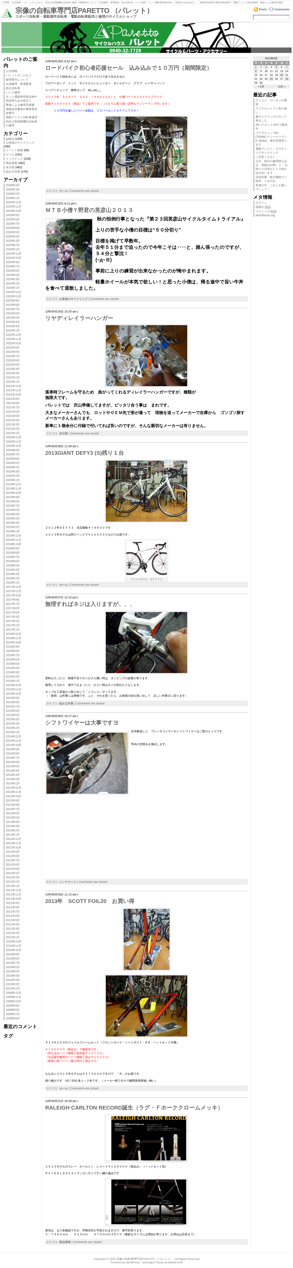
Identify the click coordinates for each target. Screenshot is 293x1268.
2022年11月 (13, 339)
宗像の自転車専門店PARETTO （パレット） (84, 10)
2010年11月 (13, 945)
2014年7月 (13, 757)
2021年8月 (13, 403)
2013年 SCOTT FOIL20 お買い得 (89, 901)
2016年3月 (13, 672)
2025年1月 (13, 249)
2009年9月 (13, 1005)
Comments (281, 9)
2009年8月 (13, 1009)
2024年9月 (13, 262)
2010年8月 (13, 958)
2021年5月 (13, 416)
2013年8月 (13, 804)
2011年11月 (13, 894)
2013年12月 (13, 787)
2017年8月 (13, 599)
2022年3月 (13, 373)
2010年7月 (13, 962)
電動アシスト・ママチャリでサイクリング (271, 150)
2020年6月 (13, 458)
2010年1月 (13, 988)
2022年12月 (13, 334)
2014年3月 (13, 774)
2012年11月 (13, 843)
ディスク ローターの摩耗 (271, 102)
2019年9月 (13, 497)
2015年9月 (13, 698)
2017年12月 (13, 586)
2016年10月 (13, 642)
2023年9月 (13, 300)
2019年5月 (13, 514)
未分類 (10, 167)
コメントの (266, 211)
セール (10, 154)
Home (6, 2)
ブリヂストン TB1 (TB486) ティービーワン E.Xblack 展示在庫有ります (273, 138)
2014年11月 (13, 740)
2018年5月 (13, 565)
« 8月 (261, 86)
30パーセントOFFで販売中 (272, 126)
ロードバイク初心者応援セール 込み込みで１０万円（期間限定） (128, 68)
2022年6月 (13, 360)
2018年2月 (13, 578)
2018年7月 (13, 557)
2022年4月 (13, 369)
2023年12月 (13, 292)
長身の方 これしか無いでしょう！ (271, 187)
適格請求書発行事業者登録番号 (215, 2)
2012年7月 (13, 860)
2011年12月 (13, 890)
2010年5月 (13, 971)
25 (271, 78)
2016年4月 (13, 668)
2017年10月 (13, 595)
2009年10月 (13, 1001)
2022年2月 (13, 377)
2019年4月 (13, 518)
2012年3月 (13, 877)
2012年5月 (13, 868)
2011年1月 (13, 937)
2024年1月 (13, 287)
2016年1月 (13, 680)
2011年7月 (13, 911)
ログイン (261, 202)
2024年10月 (13, 257)
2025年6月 (13, 228)
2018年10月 (13, 544)
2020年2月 (13, 475)
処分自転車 (127, 2)
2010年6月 (13, 967)
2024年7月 (13, 266)
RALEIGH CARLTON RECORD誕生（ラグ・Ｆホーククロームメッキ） (134, 1108)
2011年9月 (13, 903)
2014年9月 (13, 749)
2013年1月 (13, 834)
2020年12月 (13, 437)
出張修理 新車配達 (109, 2)
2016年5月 (13, 663)
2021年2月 (13, 428)
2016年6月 (13, 659)
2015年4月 (13, 719)
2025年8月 (13, 219)
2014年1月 (13, 783)
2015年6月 (13, 710)
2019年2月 (13, 527)
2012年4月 (13, 873)
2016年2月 (13, 676)
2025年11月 (13, 206)
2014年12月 (13, 736)
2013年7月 (13, 809)
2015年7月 (13, 706)
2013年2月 (13, 830)
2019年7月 (13, 505)
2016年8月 (13, 651)
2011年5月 (13, 920)
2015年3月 (13, 723)
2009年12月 (13, 992)
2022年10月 (13, 343)
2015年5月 (13, 715)
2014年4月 (13, 770)
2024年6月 (13, 270)
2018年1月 (13, 582)
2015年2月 (13, 727)
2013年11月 (13, 792)
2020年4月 (13, 467)
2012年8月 (13, 856)
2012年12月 (13, 839)
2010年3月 (13, 980)
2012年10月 (13, 847)
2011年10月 (13, 898)
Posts (263, 9)
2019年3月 (13, 522)
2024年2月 (13, 283)
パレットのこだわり (33, 2)
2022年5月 (13, 364)
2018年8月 (13, 552)
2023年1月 (13, 330)
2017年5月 (13, 612)
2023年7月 (13, 309)
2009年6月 (13, 1018)
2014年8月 (13, 753)
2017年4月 (13, 616)
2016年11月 (13, 638)
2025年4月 (13, 236)
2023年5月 (13, 317)
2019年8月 (13, 501)
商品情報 (11, 163)
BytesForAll (175, 1262)
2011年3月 (13, 928)
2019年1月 (13, 531)
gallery (10, 138)
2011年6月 (13, 915)
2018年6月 (13, 561)
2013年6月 (13, 813)
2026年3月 (13, 189)
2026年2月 (13, 193)
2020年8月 (13, 450)
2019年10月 (13, 492)
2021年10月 (13, 394)
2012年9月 (13, 851)
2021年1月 (13, 433)
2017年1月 (13, 629)
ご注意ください (266, 156)
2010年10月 (13, 950)
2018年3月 (13, 574)
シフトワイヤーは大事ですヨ (82, 723)
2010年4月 (13, 975)
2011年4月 (13, 924)
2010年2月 (13, 984)
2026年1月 (13, 198)
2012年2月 (13, 881)
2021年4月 (13, 420)
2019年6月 (13, 510)
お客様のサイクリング (20, 142)
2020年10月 (13, 445)
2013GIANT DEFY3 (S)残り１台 (84, 453)
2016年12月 (13, 633)
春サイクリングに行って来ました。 (271, 118)
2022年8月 (13, 351)
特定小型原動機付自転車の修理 (61, 2)
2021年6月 (13, 411)
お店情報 (16, 2)
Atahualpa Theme (153, 1262)
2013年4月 (13, 821)
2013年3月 (13, 826)
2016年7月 (13, 655)
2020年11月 (13, 441)
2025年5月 (13, 232)
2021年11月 (13, 390)
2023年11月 (13, 296)
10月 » (281, 86)
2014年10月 (13, 745)
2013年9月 (13, 800)
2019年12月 (13, 484)
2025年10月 (13, 210)
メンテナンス (14, 158)
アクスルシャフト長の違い (271, 110)
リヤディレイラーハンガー (79, 318)
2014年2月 (13, 779)
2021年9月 (13, 398)
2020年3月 (13, 471)
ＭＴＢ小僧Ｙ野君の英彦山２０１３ (89, 210)
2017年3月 (13, 621)
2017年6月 (13, 608)
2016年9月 (13, 646)
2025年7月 (13, 223)
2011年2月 (13, 933)
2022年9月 (13, 347)
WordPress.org (265, 215)
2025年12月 (13, 202)
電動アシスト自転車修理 (245, 2)
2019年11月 (13, 488)
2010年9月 (13, 954)
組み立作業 (13, 171)
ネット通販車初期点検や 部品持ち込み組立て (173, 2)
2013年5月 (13, 817)
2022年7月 (13, 356)
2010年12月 (13, 941)
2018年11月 (13, 539)
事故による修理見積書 (271, 2)
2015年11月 (13, 689)
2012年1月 (13, 886)
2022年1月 (13, 381)
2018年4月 (13, 569)
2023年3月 (13, 326)
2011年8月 (13, 907)
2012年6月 (13, 864)
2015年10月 (13, 693)
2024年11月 (13, 253)
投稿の (263, 207)
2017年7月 (13, 604)
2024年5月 (13, 275)
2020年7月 (13, 454)
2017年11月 (13, 591)
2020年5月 (13, 463)
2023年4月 (13, 322)
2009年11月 (13, 997)
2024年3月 (13, 279)
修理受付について (88, 2)
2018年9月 (13, 548)
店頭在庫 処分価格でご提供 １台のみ (271, 179)
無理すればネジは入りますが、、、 (90, 604)
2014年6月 (13, 762)
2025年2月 (13, 245)
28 (286, 78)
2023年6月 (13, 313)
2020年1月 (13, 480)
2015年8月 (13, 702)
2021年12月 (13, 386)
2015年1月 (13, 732)
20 (281, 75)
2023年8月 (13, 304)
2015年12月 (13, 685)
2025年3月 (13, 240)
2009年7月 (13, 1014)
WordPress (133, 1262)
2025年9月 (13, 215)
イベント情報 (14, 150)
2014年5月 (13, 766)
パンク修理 (140, 2)
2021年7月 (13, 407)
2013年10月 (13, 796)
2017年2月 (13, 625)
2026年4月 (13, 185)
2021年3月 (13, 424)
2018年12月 (13, 535)
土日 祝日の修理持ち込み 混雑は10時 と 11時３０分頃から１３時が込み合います (272, 167)
